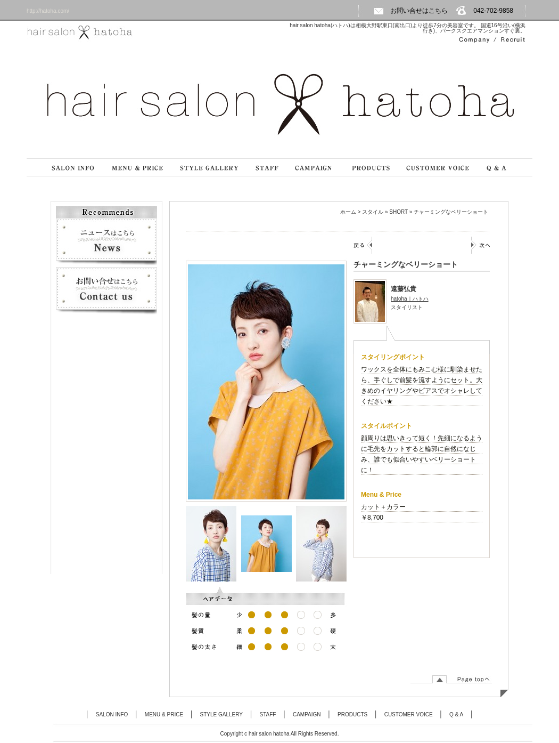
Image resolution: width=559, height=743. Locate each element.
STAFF (268, 714)
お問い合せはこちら (411, 10)
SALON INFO (112, 714)
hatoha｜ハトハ (410, 299)
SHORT (398, 212)
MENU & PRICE (164, 714)
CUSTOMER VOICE (408, 714)
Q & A (456, 714)
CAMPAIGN (307, 714)
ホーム (348, 212)
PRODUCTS (352, 714)
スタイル (372, 212)
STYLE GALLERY (221, 714)
